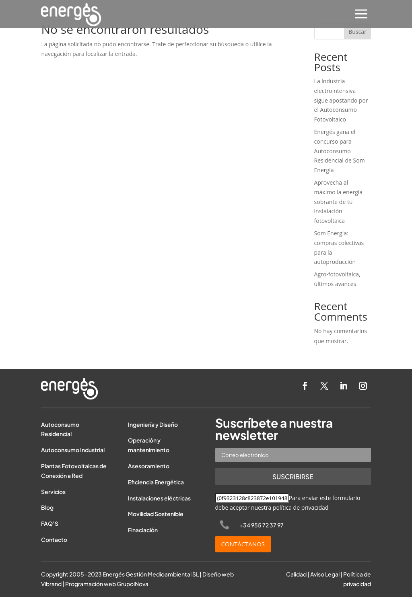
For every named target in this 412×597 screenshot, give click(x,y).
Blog (47, 507)
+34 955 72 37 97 (261, 525)
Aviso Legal (325, 574)
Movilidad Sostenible (155, 513)
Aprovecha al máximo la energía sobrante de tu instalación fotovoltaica (338, 201)
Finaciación (143, 529)
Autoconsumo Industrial (73, 449)
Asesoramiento (148, 465)
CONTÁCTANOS (243, 544)
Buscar (357, 31)
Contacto (54, 539)
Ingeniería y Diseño (153, 424)
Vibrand (51, 583)
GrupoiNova (132, 583)
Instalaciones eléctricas (159, 498)
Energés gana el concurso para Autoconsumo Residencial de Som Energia (339, 151)
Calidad (296, 574)
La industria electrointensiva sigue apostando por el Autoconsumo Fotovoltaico (341, 100)
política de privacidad (301, 507)
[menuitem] (361, 14)
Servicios (53, 491)
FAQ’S (49, 523)
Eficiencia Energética (156, 482)
